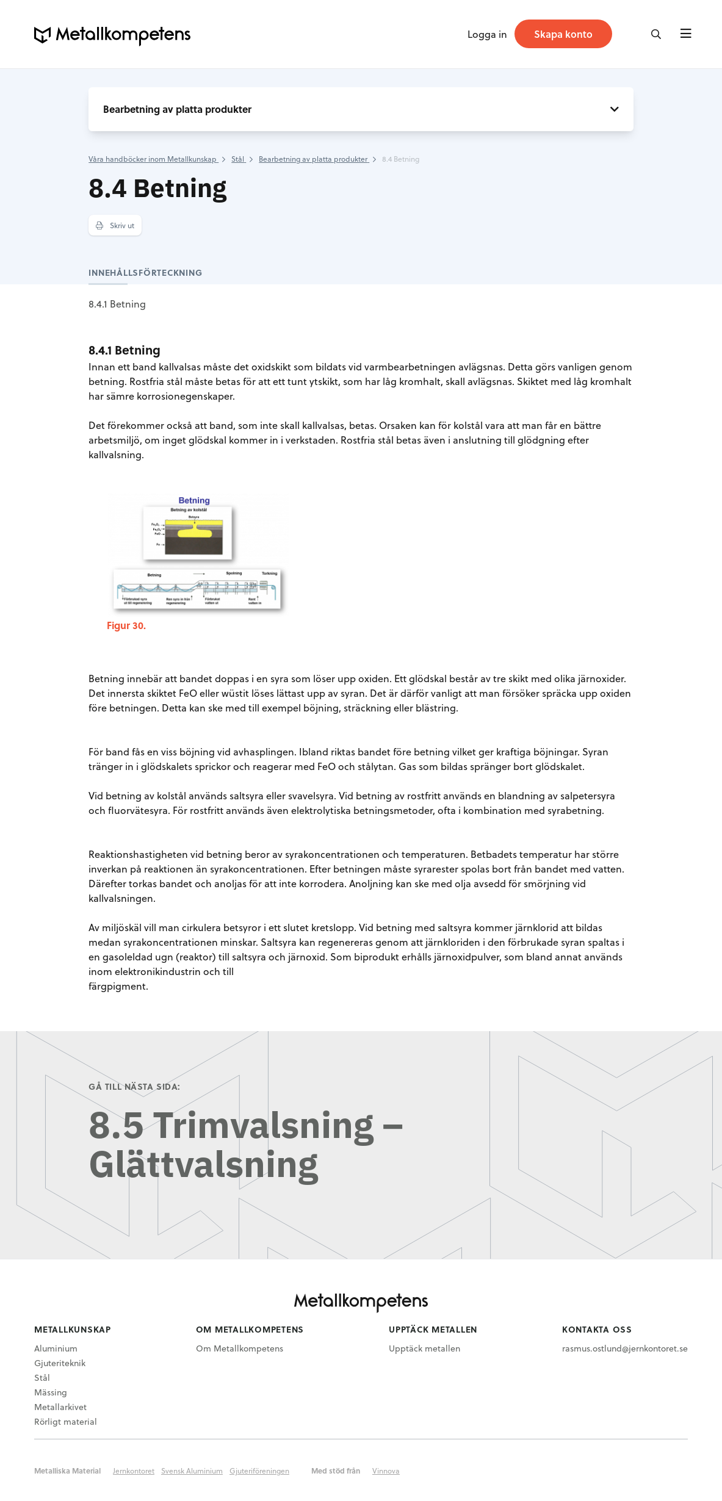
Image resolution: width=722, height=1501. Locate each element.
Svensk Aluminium (192, 1470)
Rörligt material (65, 1421)
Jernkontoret (133, 1470)
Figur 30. (126, 625)
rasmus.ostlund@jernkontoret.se (625, 1348)
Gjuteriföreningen (259, 1470)
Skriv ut (115, 225)
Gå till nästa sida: (134, 1086)
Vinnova (386, 1470)
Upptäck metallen (424, 1348)
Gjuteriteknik (59, 1362)
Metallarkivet (60, 1406)
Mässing (50, 1392)
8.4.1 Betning (117, 304)
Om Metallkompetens (239, 1348)
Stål (42, 1377)
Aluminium (56, 1348)
